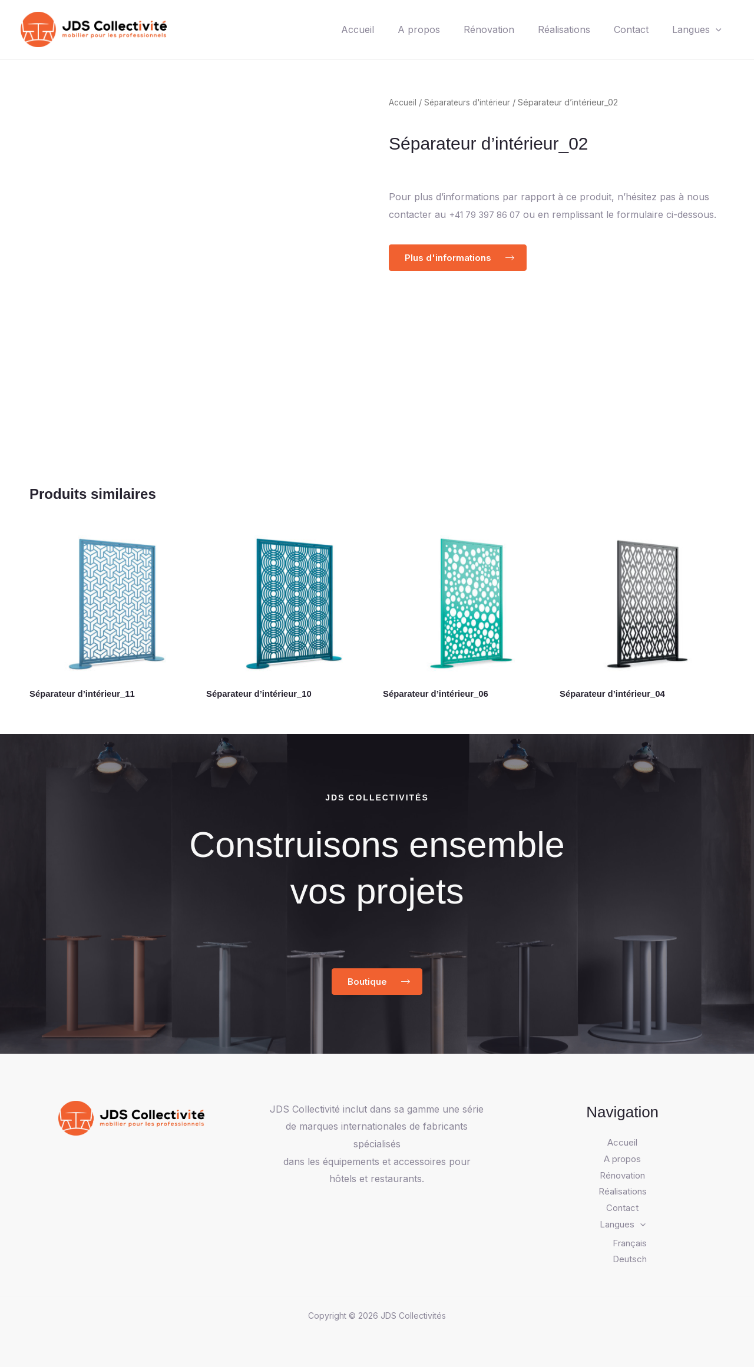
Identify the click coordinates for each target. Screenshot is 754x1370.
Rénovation (472, 29)
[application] (713, 29)
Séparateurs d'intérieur (471, 102)
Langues (694, 29)
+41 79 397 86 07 (489, 214)
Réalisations (552, 29)
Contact (624, 29)
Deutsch (630, 1262)
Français (630, 1245)
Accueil (331, 29)
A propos (397, 29)
